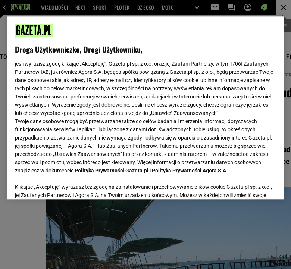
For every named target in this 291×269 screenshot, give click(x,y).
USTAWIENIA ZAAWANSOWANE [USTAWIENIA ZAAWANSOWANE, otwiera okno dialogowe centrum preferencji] (63, 184)
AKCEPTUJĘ (251, 185)
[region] (145, 107)
